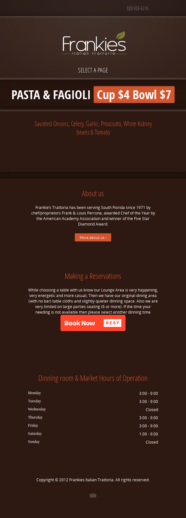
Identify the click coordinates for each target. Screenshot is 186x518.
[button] (93, 323)
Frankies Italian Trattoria (91, 480)
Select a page (93, 70)
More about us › (93, 237)
